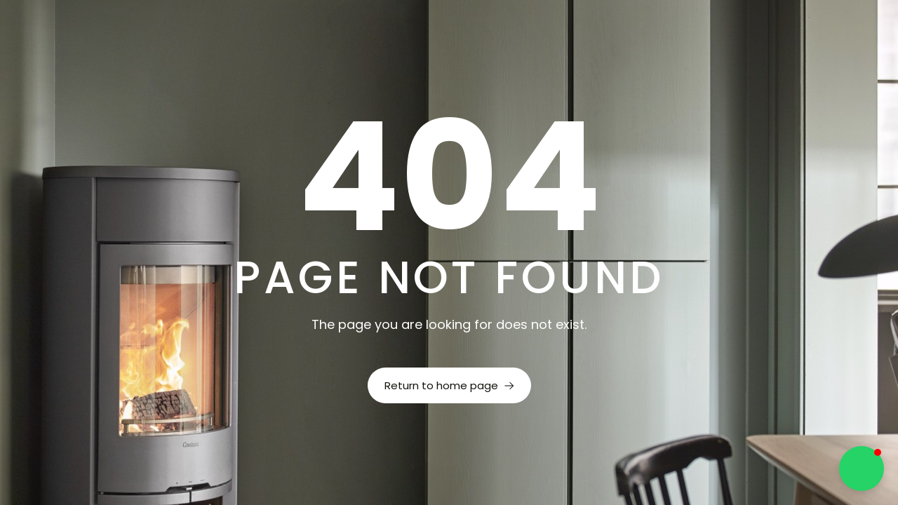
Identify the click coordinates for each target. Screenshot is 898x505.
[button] (861, 468)
